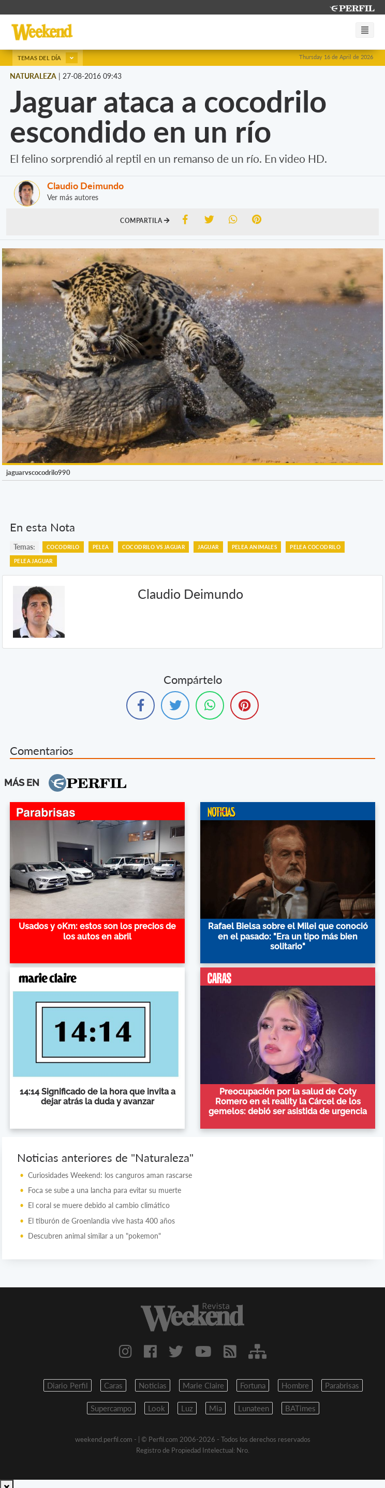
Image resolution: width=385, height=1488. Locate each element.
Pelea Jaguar (33, 561)
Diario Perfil (67, 1385)
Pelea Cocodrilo (315, 547)
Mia (215, 1408)
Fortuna (252, 1385)
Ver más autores (72, 197)
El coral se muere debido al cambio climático (99, 1205)
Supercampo (111, 1408)
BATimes (300, 1408)
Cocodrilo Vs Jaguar (153, 547)
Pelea (101, 547)
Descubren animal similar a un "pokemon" (94, 1235)
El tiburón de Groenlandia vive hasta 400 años (101, 1220)
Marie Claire (203, 1385)
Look (156, 1408)
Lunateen (253, 1408)
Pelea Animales (254, 547)
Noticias (153, 1385)
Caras (113, 1385)
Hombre (295, 1385)
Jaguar (208, 547)
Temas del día (48, 57)
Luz (187, 1408)
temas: (24, 546)
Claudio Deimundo (85, 185)
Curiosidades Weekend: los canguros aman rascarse (110, 1175)
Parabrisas (342, 1385)
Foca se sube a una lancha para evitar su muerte (104, 1190)
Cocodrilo (63, 547)
